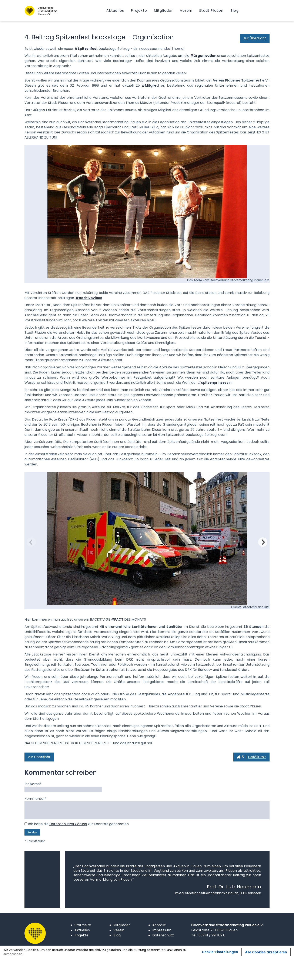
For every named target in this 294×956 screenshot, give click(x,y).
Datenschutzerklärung (68, 823)
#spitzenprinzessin (214, 382)
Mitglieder (121, 925)
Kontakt (159, 925)
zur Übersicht (255, 38)
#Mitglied (150, 85)
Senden (32, 832)
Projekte (81, 935)
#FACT (117, 619)
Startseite (82, 925)
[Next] (262, 542)
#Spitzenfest (86, 48)
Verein (118, 930)
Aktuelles (82, 930)
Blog (117, 935)
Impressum (161, 930)
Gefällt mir (257, 756)
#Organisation (203, 55)
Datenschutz (163, 935)
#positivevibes (89, 297)
